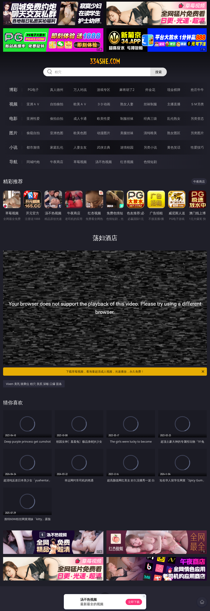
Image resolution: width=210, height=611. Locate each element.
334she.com (105, 61)
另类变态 (197, 118)
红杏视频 (126, 161)
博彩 (13, 89)
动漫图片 (103, 133)
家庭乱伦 (56, 147)
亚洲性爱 (33, 118)
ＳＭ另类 (197, 104)
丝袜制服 (150, 104)
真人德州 (56, 89)
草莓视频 (80, 161)
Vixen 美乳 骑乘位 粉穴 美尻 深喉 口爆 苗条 (34, 384)
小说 (13, 147)
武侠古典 (103, 147)
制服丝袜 (126, 118)
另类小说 (150, 147)
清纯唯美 (150, 133)
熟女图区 (173, 133)
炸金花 (150, 89)
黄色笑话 (173, 147)
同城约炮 (33, 161)
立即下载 (134, 602)
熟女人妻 (126, 104)
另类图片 (197, 133)
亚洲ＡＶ (33, 104)
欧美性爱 (103, 118)
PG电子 (33, 89)
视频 (13, 104)
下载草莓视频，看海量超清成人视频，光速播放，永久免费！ (135, 371)
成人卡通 (80, 118)
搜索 (158, 72)
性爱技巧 (197, 147)
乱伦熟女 (173, 118)
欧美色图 (80, 133)
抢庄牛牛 (197, 89)
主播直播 (173, 104)
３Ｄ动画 (103, 104)
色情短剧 (150, 161)
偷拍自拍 (56, 118)
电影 (13, 118)
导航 (13, 161)
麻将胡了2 (126, 89)
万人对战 (80, 89)
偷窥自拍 (33, 133)
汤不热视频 (103, 161)
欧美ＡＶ (80, 104)
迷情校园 (126, 147)
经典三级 (150, 118)
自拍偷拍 (56, 104)
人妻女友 (80, 147)
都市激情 (33, 147)
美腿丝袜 (126, 133)
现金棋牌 (173, 89)
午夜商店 (56, 161)
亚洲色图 (56, 133)
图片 (13, 133)
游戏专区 (103, 89)
